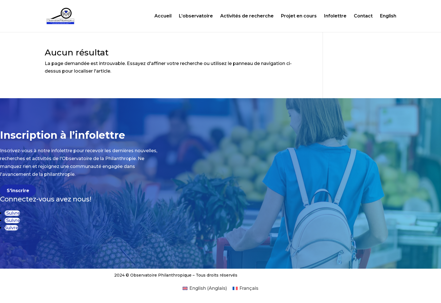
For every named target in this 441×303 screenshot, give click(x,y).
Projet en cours (299, 16)
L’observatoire (196, 16)
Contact (363, 16)
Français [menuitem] (248, 288)
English (388, 16)
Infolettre (335, 16)
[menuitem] (205, 288)
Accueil (163, 16)
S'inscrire (18, 190)
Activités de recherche (247, 16)
